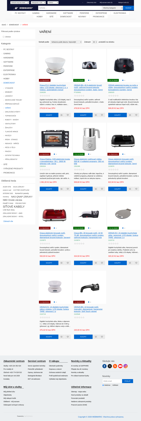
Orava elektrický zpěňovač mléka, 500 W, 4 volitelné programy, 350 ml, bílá (89, 161)
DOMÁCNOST (9, 83)
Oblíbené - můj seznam (11, 401)
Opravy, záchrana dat (35, 372)
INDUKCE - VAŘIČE (12, 143)
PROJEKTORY (20, 203)
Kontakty (6, 379)
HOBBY (6, 79)
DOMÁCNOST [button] (66, 17)
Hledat (128, 8)
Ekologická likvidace (35, 376)
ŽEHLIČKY (9, 128)
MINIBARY (8, 92)
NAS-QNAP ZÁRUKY (22, 196)
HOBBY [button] (40, 17)
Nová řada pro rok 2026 (12, 376)
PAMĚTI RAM (8, 203)
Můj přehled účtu (9, 392)
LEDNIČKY (9, 96)
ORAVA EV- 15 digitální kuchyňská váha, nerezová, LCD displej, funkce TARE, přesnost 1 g (123, 235)
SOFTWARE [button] (68, 13)
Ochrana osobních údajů (57, 372)
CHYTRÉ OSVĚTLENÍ (21, 190)
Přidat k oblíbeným (68, 115)
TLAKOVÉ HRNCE (11, 131)
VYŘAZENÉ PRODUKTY (13, 169)
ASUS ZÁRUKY (18, 187)
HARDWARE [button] (51, 13)
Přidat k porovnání (61, 115)
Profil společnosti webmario (58, 376)
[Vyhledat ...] (70, 8)
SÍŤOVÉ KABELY (14, 206)
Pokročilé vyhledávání (35, 369)
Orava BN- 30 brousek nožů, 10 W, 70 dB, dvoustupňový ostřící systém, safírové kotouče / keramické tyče (89, 235)
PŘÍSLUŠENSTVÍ (11, 159)
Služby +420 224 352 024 (12, 366)
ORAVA (8, 37)
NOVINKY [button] (82, 17)
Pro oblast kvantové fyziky (80, 376)
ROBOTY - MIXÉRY (12, 120)
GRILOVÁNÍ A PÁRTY (12, 112)
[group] (89, 65)
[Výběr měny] (38, 2)
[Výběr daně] (19, 2)
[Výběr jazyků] (53, 2)
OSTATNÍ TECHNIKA (12, 155)
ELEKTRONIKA (9, 74)
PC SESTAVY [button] (20, 13)
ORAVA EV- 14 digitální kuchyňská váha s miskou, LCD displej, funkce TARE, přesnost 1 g (54, 309)
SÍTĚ (5, 164)
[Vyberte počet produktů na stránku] (94, 42)
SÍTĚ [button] (51, 17)
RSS (115, 366)
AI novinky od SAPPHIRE (80, 366)
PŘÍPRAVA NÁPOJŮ (12, 104)
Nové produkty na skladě (79, 395)
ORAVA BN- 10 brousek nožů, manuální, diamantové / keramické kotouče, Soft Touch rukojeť (88, 309)
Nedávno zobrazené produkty (81, 401)
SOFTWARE (8, 62)
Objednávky (8, 395)
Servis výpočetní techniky (36, 366)
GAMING (7, 54)
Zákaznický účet (91, 2)
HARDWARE (8, 58)
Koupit (49, 115)
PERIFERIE (8, 66)
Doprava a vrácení (55, 369)
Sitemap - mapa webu (78, 392)
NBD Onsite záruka (12, 200)
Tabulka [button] (135, 42)
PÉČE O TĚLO (10, 147)
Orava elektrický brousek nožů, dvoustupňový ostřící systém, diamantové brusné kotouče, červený (55, 235)
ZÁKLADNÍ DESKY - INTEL (13, 216)
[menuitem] (20, 13)
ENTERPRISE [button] (101, 13)
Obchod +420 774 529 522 (13, 372)
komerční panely (22, 193)
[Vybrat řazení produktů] (66, 42)
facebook (104, 366)
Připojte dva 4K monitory (79, 369)
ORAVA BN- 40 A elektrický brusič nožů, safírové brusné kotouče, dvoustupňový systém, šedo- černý (88, 87)
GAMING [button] (35, 13)
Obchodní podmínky (56, 366)
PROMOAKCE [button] (98, 17)
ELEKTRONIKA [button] (120, 13)
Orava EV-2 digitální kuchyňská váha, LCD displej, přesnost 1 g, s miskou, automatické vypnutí (54, 87)
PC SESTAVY (8, 49)
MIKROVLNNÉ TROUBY (13, 100)
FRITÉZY (8, 135)
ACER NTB (7, 187)
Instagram (126, 366)
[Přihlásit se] (112, 381)
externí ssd (7, 190)
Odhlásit (115, 385)
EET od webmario (34, 379)
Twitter (110, 366)
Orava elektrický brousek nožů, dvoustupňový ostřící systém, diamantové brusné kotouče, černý (122, 161)
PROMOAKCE (9, 173)
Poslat (127, 381)
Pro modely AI (8, 369)
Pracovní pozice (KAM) (79, 405)
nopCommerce (28, 416)
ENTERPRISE (9, 70)
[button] (88, 80)
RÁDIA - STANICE (11, 139)
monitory (6, 197)
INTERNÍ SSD (8, 193)
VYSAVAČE (9, 88)
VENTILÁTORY (10, 124)
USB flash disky (9, 210)
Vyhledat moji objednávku (58, 379)
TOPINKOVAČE (10, 116)
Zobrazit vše (8, 221)
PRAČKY (8, 151)
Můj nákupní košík (10, 398)
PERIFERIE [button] (84, 13)
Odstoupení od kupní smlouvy (14, 405)
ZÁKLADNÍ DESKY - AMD (12, 213)
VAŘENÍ (8, 108)
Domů (4, 25)
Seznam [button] (139, 42)
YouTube (120, 366)
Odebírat (107, 385)
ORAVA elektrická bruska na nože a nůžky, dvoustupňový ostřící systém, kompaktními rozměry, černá (123, 87)
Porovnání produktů (78, 398)
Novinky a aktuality (77, 372)
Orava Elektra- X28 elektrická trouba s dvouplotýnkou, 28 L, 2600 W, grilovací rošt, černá (55, 161)
